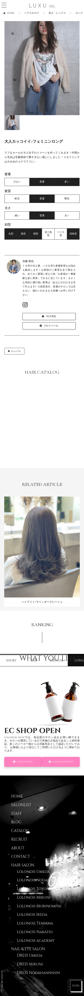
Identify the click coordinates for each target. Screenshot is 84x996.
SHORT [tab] (11, 660)
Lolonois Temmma (35, 923)
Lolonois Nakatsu (35, 932)
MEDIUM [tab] (56, 660)
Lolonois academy (35, 940)
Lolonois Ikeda (32, 914)
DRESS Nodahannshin (38, 972)
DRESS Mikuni (30, 964)
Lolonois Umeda (33, 871)
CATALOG (20, 830)
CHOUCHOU (25, 762)
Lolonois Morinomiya (39, 906)
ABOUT (17, 848)
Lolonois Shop (62, 762)
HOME (17, 796)
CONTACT (20, 856)
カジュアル (16, 351)
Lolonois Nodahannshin (42, 880)
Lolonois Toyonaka (37, 888)
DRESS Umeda (29, 955)
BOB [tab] (34, 660)
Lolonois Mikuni (33, 897)
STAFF (16, 813)
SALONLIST (21, 805)
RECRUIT (19, 839)
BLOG (16, 822)
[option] (42, 68)
